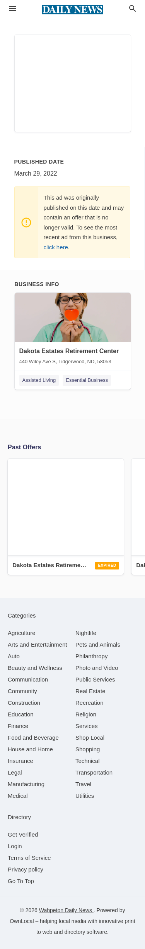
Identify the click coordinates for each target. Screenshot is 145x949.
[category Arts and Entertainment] (37, 644)
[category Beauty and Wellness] (35, 667)
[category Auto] (14, 656)
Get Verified (23, 834)
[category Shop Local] (89, 737)
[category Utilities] (84, 795)
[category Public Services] (95, 679)
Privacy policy (25, 869)
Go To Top (21, 881)
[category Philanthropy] (91, 656)
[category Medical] (18, 795)
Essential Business (87, 380)
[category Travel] (83, 784)
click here (56, 247)
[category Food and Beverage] (33, 737)
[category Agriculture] (22, 633)
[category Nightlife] (85, 633)
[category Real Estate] (90, 691)
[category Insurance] (20, 760)
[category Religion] (85, 714)
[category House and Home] (30, 749)
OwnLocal (22, 921)
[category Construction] (24, 702)
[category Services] (86, 726)
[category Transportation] (94, 772)
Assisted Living (39, 380)
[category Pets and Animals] (97, 644)
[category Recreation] (89, 702)
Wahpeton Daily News (66, 910)
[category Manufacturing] (26, 784)
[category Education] (21, 714)
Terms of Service (29, 857)
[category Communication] (28, 679)
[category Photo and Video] (96, 667)
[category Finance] (18, 726)
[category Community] (22, 691)
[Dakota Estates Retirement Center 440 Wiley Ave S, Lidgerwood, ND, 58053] (72, 330)
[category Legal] (15, 772)
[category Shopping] (87, 749)
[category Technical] (87, 760)
